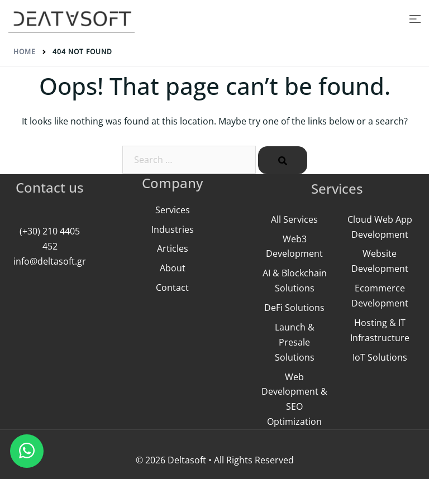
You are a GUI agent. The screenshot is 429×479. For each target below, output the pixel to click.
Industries (172, 229)
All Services (294, 219)
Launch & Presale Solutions (294, 342)
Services (172, 210)
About (172, 268)
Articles (172, 248)
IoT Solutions (379, 357)
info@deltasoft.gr (49, 261)
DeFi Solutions (294, 307)
